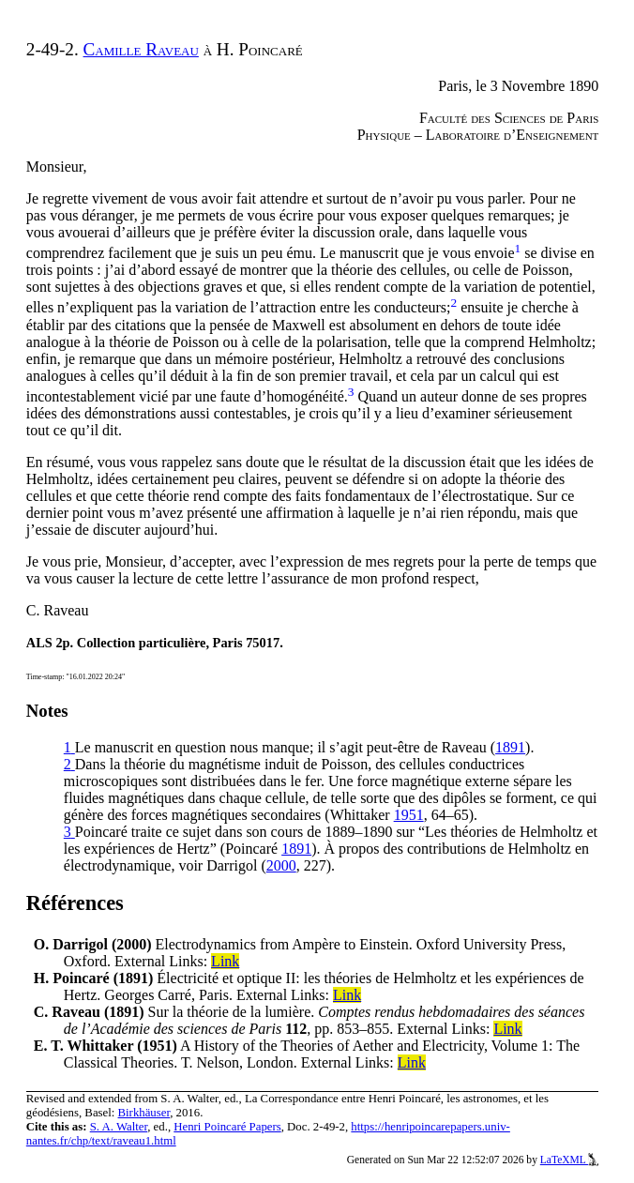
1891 (510, 747)
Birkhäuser (144, 1112)
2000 (281, 865)
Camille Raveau (141, 49)
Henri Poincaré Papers (227, 1126)
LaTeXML (569, 1159)
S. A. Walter (119, 1126)
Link (225, 961)
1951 (409, 815)
